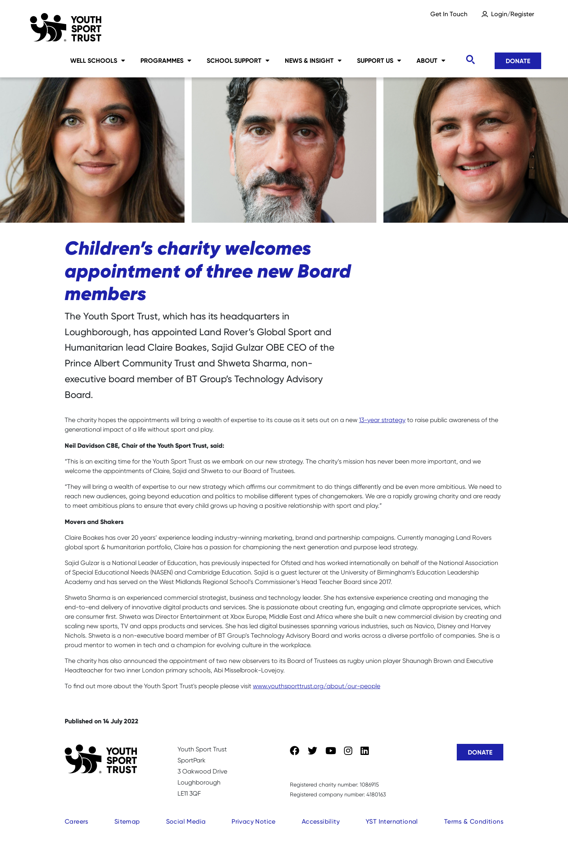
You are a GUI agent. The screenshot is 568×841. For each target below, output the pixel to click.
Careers (76, 821)
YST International (392, 821)
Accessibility (321, 821)
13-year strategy (382, 420)
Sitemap (127, 821)
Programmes (165, 60)
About (431, 60)
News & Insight (313, 60)
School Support (238, 60)
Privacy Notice (254, 821)
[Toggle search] (470, 60)
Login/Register (512, 14)
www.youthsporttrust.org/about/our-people (316, 686)
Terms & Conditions (473, 821)
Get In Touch (448, 14)
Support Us (379, 60)
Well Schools (97, 60)
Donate (518, 61)
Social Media (186, 821)
